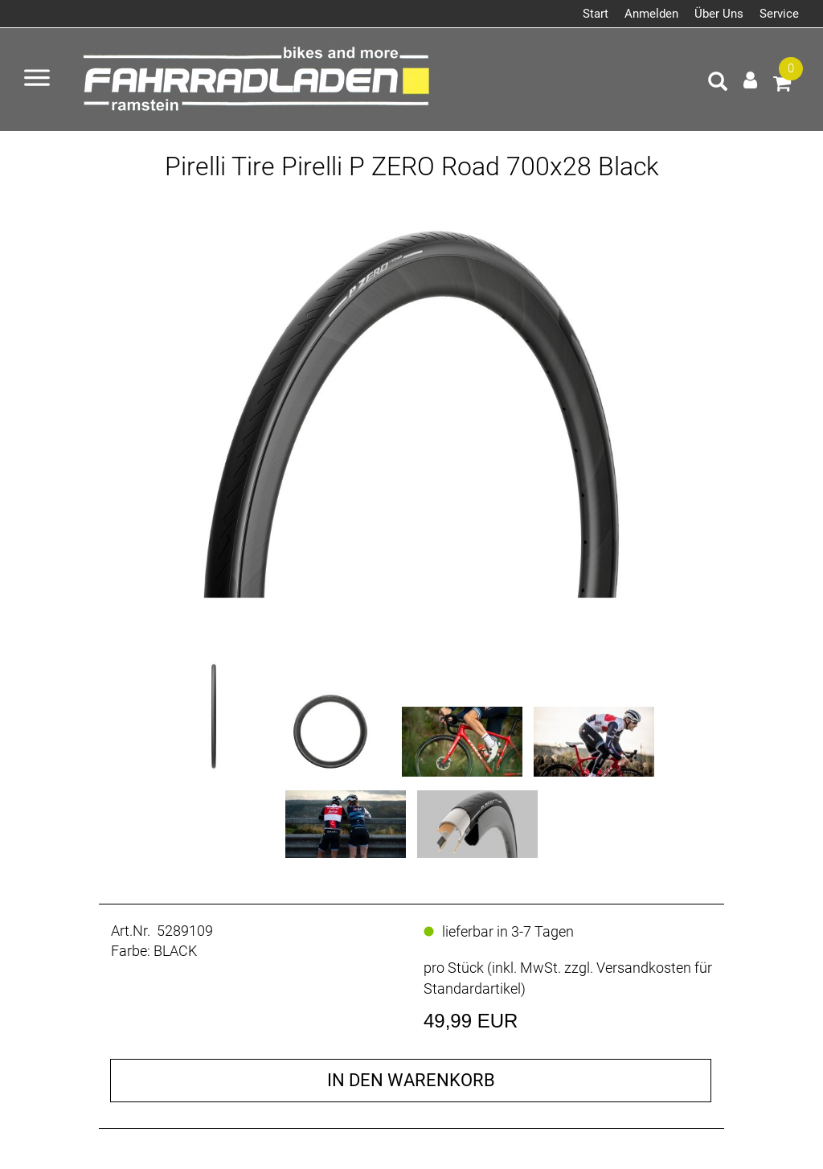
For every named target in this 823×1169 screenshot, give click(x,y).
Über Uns (718, 13)
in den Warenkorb (411, 1080)
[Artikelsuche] (717, 83)
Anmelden (651, 13)
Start (595, 13)
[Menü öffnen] (37, 79)
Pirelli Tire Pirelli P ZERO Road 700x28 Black (412, 166)
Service (779, 13)
